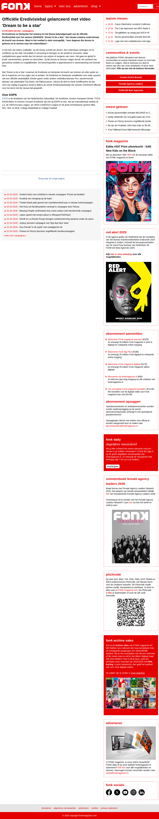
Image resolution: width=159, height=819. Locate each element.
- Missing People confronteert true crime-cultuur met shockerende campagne (48, 211)
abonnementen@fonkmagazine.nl (122, 426)
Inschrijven (112, 466)
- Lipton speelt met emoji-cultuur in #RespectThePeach (38, 215)
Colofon (94, 808)
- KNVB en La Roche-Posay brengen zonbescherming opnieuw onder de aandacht (51, 219)
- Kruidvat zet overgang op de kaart (29, 198)
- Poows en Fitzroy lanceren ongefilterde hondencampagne (40, 231)
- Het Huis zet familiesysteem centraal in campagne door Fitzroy (42, 206)
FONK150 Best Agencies (131, 90)
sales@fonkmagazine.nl (117, 773)
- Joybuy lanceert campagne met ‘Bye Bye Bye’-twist (37, 223)
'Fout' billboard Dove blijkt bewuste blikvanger (129, 129)
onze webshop (138, 673)
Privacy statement (109, 808)
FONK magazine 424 (128, 590)
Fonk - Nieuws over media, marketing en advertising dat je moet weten (16, 6)
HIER (129, 155)
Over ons (65, 6)
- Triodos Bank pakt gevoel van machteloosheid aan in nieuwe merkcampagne (49, 202)
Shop (94, 6)
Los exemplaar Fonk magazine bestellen (127, 389)
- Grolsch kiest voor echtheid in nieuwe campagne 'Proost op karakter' (45, 194)
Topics (49, 6)
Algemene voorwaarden (65, 808)
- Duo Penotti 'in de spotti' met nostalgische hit (34, 227)
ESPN (5, 98)
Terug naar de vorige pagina (51, 178)
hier (149, 451)
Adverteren (80, 6)
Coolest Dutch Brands (131, 77)
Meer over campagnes (14, 235)
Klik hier (121, 767)
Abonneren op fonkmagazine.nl (122, 376)
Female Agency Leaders (131, 84)
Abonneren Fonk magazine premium (125, 339)
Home (38, 6)
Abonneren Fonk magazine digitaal (124, 364)
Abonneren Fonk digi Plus (120, 352)
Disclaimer (46, 808)
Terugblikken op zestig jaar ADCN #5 (132, 32)
